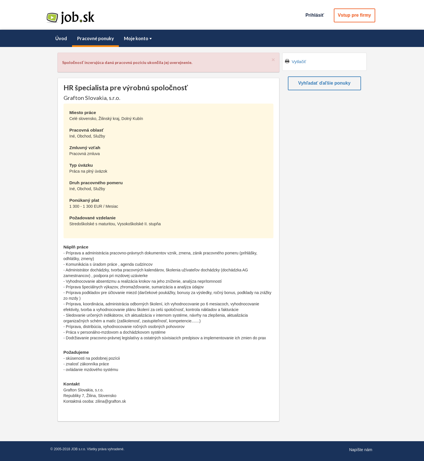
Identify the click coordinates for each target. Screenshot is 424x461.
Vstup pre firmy (354, 15)
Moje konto (138, 38)
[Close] (273, 60)
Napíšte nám (360, 449)
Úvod (61, 38)
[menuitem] (61, 38)
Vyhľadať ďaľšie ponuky (324, 83)
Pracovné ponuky (95, 38)
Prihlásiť (314, 15)
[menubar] (212, 38)
